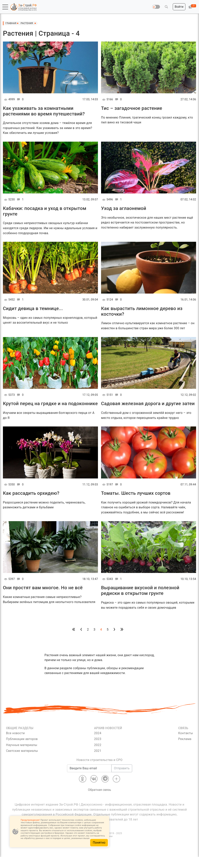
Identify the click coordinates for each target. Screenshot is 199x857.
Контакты (185, 733)
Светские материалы (22, 751)
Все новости (15, 733)
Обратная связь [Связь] (99, 790)
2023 (97, 739)
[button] (5, 7)
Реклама (184, 739)
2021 (97, 751)
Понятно (99, 842)
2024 (97, 733)
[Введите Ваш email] (89, 768)
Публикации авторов (22, 739)
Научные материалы (21, 745)
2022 (97, 745)
